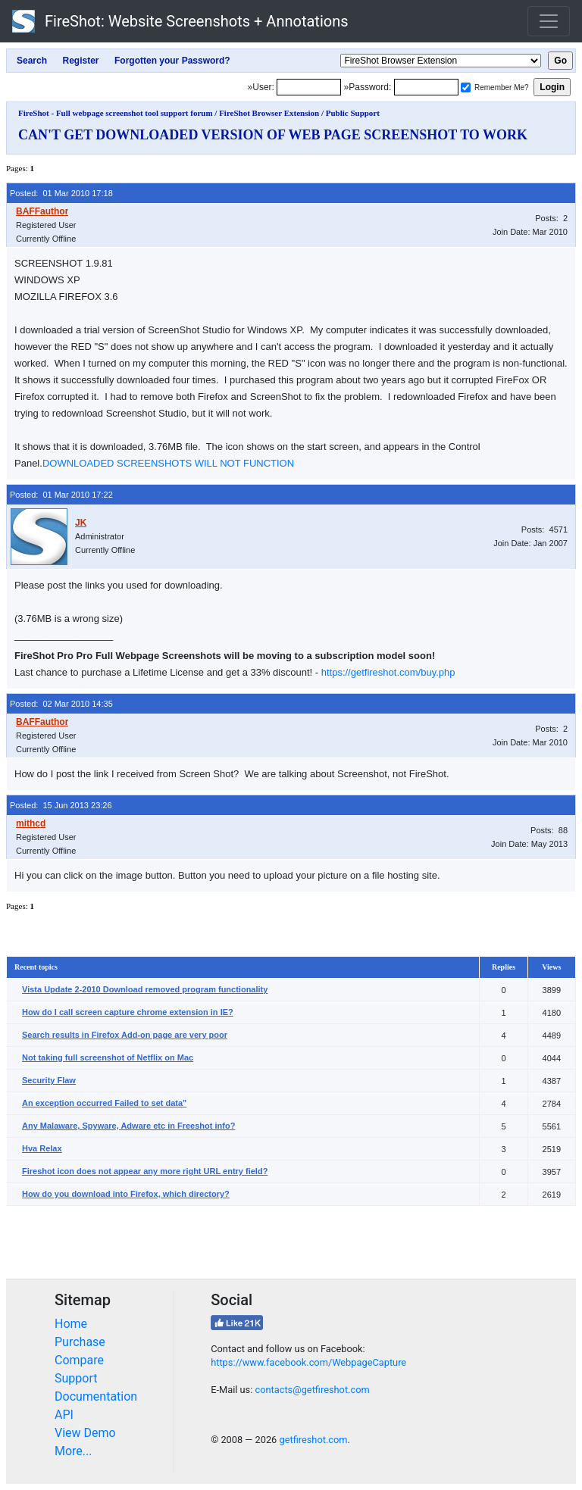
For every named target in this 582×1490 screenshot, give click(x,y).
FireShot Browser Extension (269, 112)
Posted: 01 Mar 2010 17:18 (61, 193)
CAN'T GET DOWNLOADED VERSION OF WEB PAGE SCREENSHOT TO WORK (272, 134)
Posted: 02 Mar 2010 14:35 (61, 703)
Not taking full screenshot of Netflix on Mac (107, 1057)
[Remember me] (466, 87)
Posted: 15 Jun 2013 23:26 (61, 805)
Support (76, 1378)
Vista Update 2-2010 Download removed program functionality (145, 989)
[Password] (426, 87)
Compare (79, 1360)
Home (71, 1324)
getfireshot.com (313, 1439)
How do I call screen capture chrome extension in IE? (127, 1012)
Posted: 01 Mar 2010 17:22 (61, 494)
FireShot (180, 21)
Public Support (353, 112)
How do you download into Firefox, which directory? (126, 1193)
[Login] (309, 87)
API (64, 1414)
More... (73, 1451)
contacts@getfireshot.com (312, 1389)
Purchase (80, 1342)
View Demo (85, 1433)
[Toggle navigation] (548, 21)
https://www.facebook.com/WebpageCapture (308, 1362)
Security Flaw (49, 1080)
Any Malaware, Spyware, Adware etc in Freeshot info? (128, 1125)
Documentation (96, 1396)
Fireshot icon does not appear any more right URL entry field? (145, 1171)
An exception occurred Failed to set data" (104, 1102)
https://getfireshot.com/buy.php (388, 672)
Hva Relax (42, 1148)
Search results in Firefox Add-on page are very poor (124, 1034)
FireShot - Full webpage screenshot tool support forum (115, 112)
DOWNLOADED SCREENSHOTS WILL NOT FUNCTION (168, 463)
